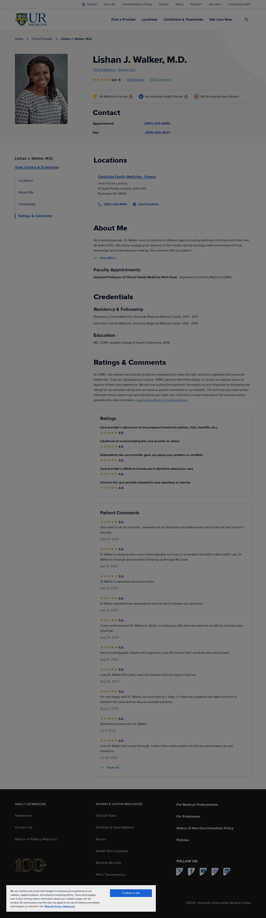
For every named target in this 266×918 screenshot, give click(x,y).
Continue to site (131, 893)
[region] (81, 898)
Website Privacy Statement (59, 906)
